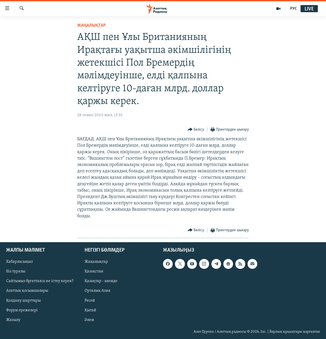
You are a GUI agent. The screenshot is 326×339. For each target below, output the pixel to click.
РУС (293, 9)
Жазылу (13, 320)
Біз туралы (15, 271)
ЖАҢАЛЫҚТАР (91, 25)
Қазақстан (94, 271)
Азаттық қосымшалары (27, 291)
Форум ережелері (22, 310)
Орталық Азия (97, 291)
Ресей (90, 300)
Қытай (90, 310)
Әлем (89, 320)
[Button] (196, 129)
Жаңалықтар (96, 262)
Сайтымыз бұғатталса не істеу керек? (39, 281)
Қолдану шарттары (23, 300)
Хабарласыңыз (19, 262)
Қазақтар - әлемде (101, 281)
